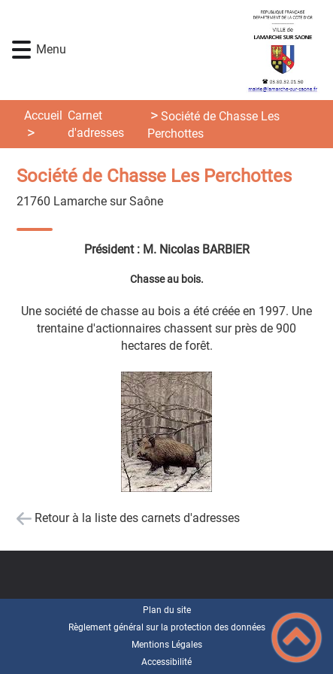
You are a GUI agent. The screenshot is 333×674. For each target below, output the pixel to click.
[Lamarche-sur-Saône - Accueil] (191, 50)
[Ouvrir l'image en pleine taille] (166, 433)
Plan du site (167, 610)
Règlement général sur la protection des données (166, 627)
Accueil (43, 115)
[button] (21, 50)
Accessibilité (166, 662)
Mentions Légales (167, 644)
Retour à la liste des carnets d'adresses (137, 518)
